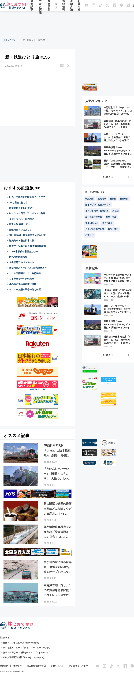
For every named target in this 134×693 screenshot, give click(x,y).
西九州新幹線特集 (18, 257)
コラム (56, 5)
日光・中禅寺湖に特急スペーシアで (27, 197)
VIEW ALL (108, 177)
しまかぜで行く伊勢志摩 (21, 278)
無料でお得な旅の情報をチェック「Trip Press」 (26, 652)
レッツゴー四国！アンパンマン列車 (27, 213)
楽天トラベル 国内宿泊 (21, 219)
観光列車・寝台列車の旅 (21, 240)
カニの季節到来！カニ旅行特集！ (26, 273)
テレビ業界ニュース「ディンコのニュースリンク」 (27, 647)
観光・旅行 (113, 229)
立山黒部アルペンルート (21, 262)
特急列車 (89, 199)
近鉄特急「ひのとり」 (20, 229)
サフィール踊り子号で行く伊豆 (25, 289)
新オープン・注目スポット (97, 205)
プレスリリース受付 (78, 666)
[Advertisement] (67, 24)
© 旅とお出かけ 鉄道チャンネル (12, 671)
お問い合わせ (57, 666)
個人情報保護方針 (35, 666)
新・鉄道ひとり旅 (93, 217)
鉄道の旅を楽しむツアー (21, 208)
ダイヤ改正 (107, 223)
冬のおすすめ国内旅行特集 (22, 284)
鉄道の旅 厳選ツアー (19, 224)
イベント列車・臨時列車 (96, 211)
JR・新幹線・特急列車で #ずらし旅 (27, 235)
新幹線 (113, 199)
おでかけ (89, 235)
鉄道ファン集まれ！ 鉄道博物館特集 (27, 246)
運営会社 (17, 666)
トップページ (9, 40)
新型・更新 (111, 217)
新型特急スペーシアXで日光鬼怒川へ (28, 267)
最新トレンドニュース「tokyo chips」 (21, 643)
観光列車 (102, 199)
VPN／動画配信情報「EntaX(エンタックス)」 (24, 657)
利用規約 (4, 666)
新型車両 (124, 199)
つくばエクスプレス (94, 229)
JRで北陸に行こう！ (19, 202)
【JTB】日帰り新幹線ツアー (24, 251)
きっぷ (115, 211)
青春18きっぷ (91, 223)
